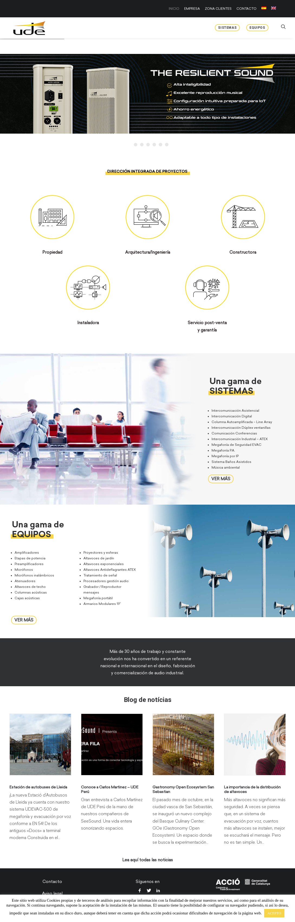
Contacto (52, 881)
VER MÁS (220, 478)
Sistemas (227, 28)
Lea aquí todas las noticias (147, 859)
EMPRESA (192, 9)
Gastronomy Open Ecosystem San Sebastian (183, 789)
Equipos (257, 28)
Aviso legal (52, 893)
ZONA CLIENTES (218, 9)
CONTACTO (246, 9)
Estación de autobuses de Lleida (38, 787)
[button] (40, 744)
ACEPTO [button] (274, 913)
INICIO (174, 9)
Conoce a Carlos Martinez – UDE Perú (109, 789)
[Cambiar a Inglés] (272, 8)
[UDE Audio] (26, 28)
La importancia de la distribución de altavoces (252, 789)
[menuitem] (175, 8)
